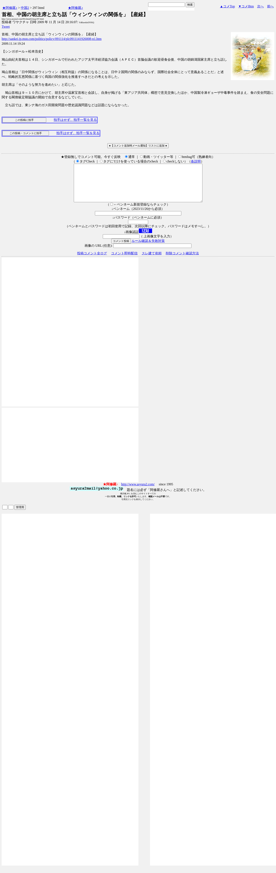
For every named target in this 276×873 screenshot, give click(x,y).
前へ (270, 6)
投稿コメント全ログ (92, 260)
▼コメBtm (246, 6)
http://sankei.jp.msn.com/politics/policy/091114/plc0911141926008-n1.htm (52, 39)
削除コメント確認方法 (182, 260)
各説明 (196, 161)
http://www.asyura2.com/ (138, 491)
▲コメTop (227, 6)
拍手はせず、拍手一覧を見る (75, 119)
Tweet (6, 26)
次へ (260, 6)
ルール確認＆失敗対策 (148, 248)
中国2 (25, 8)
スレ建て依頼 (152, 260)
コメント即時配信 (124, 260)
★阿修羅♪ (9, 8)
